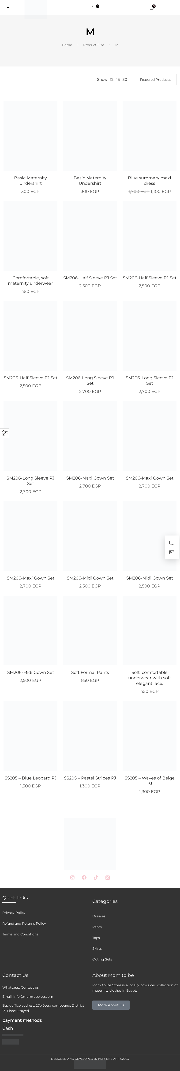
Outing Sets (102, 959)
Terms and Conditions (20, 934)
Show (102, 80)
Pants (97, 927)
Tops (96, 938)
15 (118, 79)
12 (111, 79)
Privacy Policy (14, 913)
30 (125, 79)
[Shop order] (155, 79)
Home (67, 45)
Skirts (97, 948)
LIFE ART (112, 1058)
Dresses (98, 916)
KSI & (102, 1058)
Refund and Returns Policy (24, 923)
